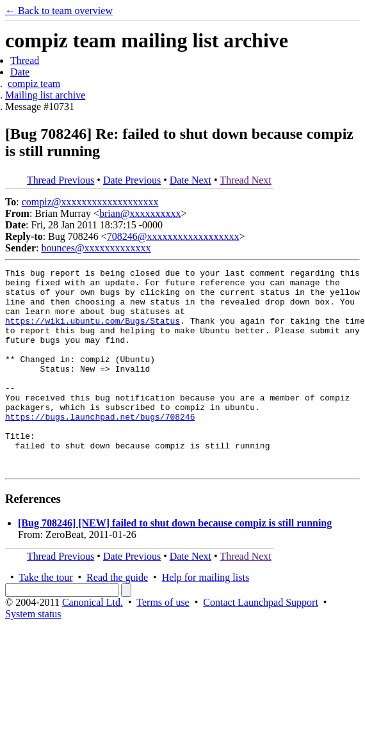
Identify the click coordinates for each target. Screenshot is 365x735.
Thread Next (245, 180)
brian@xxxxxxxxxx (140, 213)
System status (33, 654)
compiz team (34, 83)
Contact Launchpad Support (260, 642)
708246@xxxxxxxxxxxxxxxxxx (173, 236)
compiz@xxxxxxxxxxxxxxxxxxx (90, 201)
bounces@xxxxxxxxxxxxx (95, 247)
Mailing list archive (45, 95)
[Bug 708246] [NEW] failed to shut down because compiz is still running (175, 563)
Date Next (190, 180)
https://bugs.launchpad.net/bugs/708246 (100, 447)
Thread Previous (60, 180)
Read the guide (117, 617)
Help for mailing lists (205, 617)
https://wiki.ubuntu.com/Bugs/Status (92, 332)
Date (19, 72)
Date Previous (132, 180)
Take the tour (45, 617)
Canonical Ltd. (92, 642)
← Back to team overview (59, 10)
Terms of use (162, 642)
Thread (24, 60)
